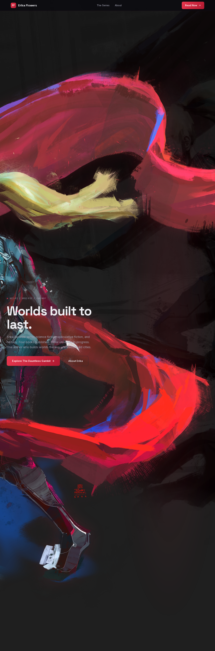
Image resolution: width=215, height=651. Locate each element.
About (118, 5)
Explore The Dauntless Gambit (33, 360)
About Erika (75, 360)
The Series (103, 5)
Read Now (193, 5)
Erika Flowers (24, 5)
